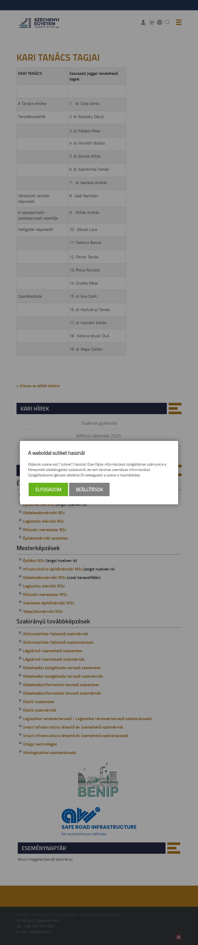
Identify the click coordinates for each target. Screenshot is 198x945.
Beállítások (89, 489)
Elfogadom (48, 489)
